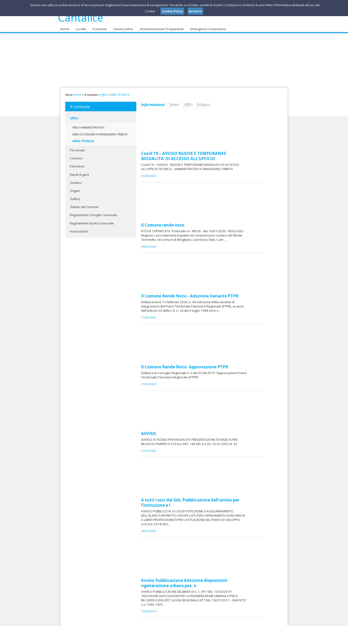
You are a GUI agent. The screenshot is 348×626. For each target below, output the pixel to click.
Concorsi (76, 155)
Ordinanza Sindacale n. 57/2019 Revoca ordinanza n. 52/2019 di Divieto (229, 529)
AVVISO (184, 275)
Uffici (103, 92)
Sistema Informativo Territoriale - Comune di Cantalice (221, 407)
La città (80, 26)
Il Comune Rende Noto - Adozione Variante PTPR (225, 193)
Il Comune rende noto (198, 153)
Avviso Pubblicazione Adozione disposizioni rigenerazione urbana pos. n (220, 362)
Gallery (75, 196)
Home (64, 26)
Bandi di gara (79, 172)
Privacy (258, 621)
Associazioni (79, 229)
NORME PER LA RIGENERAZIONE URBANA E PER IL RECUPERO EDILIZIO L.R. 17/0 (228, 448)
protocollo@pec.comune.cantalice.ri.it (170, 592)
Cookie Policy (277, 621)
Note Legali (241, 621)
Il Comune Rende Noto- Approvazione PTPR (220, 234)
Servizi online (122, 26)
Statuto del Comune (84, 204)
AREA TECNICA (119, 92)
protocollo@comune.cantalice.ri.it (170, 588)
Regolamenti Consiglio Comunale (93, 212)
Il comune (99, 26)
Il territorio (77, 164)
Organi (75, 188)
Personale (77, 147)
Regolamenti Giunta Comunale (92, 220)
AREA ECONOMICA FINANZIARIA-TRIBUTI (100, 131)
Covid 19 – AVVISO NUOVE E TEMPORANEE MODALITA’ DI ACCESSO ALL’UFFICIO (219, 115)
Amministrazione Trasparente (159, 26)
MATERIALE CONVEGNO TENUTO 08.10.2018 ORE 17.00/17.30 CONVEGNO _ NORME (226, 488)
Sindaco (76, 180)
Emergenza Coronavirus (205, 26)
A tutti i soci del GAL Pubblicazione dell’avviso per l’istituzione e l (226, 318)
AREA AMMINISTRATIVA (88, 125)
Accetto (195, 11)
